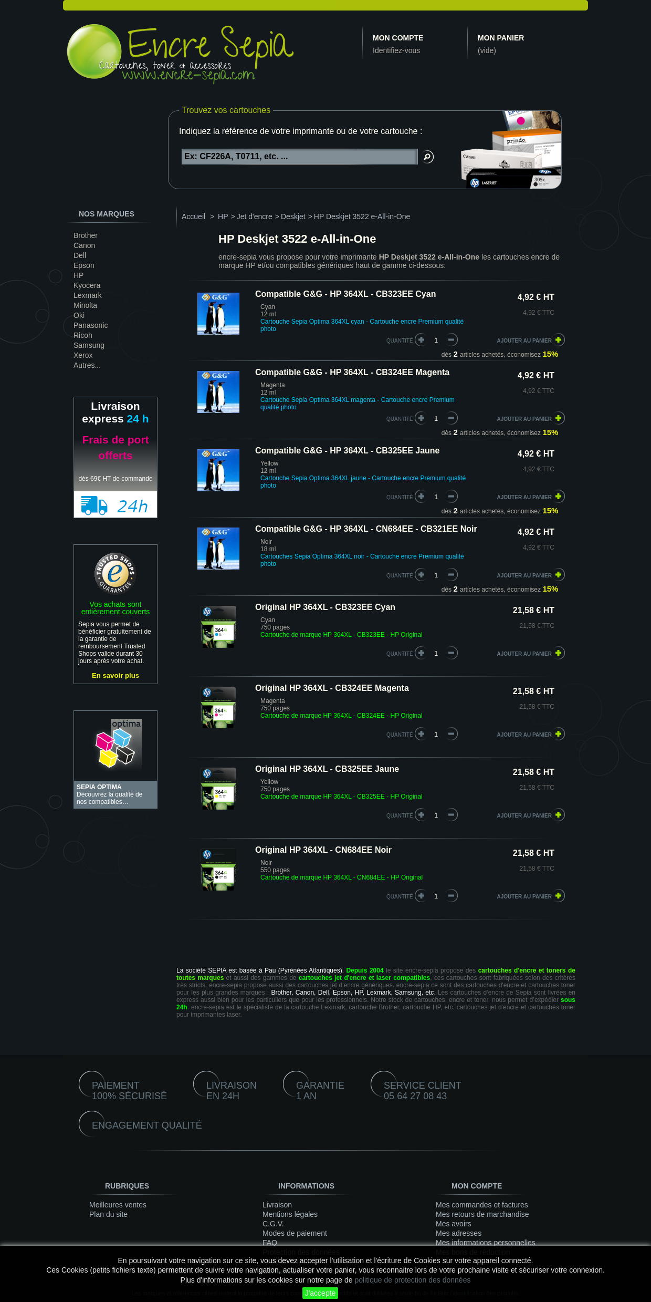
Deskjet (293, 216)
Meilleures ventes (117, 1205)
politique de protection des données (412, 1280)
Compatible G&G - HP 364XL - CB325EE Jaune (347, 450)
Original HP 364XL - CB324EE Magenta (332, 688)
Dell (80, 255)
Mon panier (501, 38)
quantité (399, 341)
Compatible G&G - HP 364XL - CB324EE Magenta (352, 372)
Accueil (193, 216)
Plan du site (108, 1214)
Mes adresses (458, 1233)
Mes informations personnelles (486, 1242)
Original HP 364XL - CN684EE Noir (323, 849)
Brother (86, 235)
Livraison (277, 1205)
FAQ (269, 1242)
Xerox (83, 355)
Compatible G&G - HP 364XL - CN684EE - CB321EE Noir (366, 528)
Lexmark (88, 295)
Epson (84, 265)
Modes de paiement (294, 1233)
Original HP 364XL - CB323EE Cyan (325, 607)
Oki (79, 315)
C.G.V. (273, 1224)
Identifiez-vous (396, 50)
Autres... (87, 365)
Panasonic (91, 325)
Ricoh (83, 335)
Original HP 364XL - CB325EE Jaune (327, 768)
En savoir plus (115, 675)
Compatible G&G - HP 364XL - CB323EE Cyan (345, 294)
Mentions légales (290, 1214)
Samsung (89, 345)
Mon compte (398, 38)
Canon (84, 245)
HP (78, 275)
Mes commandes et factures (482, 1204)
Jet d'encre (254, 216)
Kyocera (87, 285)
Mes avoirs (453, 1223)
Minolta (85, 305)
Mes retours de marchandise (482, 1214)
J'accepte (320, 1293)
